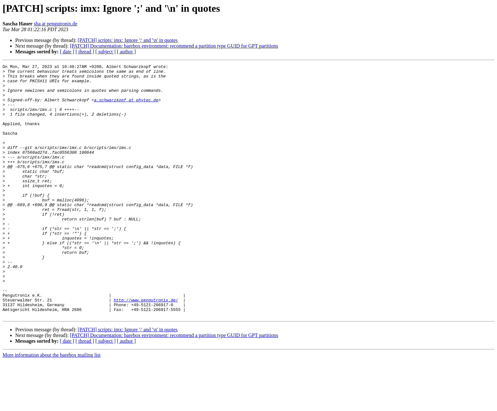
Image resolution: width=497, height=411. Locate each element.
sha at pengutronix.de (55, 23)
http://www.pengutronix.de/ (146, 347)
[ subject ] (105, 51)
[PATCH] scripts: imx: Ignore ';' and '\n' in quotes (128, 40)
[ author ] (126, 51)
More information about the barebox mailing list (51, 405)
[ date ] (67, 51)
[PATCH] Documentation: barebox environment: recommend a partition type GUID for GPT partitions (174, 46)
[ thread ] (84, 51)
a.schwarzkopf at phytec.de (126, 107)
